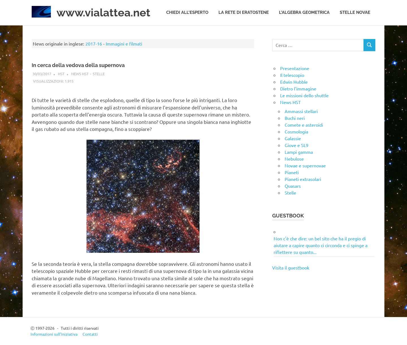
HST (61, 73)
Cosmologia (296, 131)
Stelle (99, 73)
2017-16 (93, 43)
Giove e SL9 (296, 145)
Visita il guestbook (290, 267)
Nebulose (294, 158)
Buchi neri (295, 118)
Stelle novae (355, 12)
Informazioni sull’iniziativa (54, 334)
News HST (79, 73)
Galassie (293, 138)
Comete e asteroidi (304, 125)
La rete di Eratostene (243, 12)
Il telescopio (292, 75)
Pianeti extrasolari (303, 179)
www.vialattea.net (103, 12)
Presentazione (294, 68)
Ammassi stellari (301, 111)
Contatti (90, 334)
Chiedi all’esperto (187, 12)
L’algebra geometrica (304, 12)
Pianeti (292, 172)
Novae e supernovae (305, 165)
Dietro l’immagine (298, 88)
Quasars (293, 186)
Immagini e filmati (124, 43)
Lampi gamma (299, 152)
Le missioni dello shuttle (304, 95)
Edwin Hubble (294, 82)
